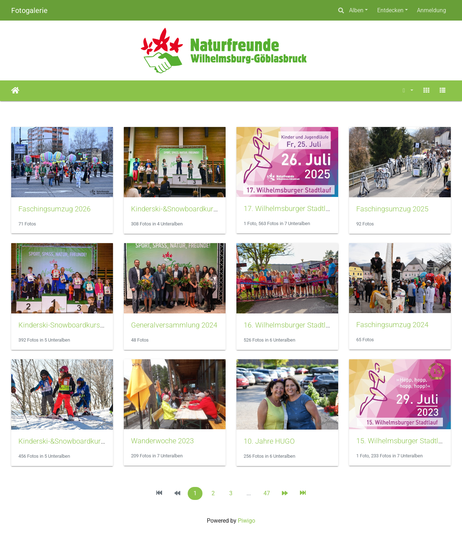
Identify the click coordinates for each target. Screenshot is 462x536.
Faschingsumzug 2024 (392, 324)
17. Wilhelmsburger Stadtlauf (290, 208)
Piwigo (246, 520)
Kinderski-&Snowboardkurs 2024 (70, 441)
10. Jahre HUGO (269, 441)
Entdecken (390, 10)
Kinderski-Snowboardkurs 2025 (68, 325)
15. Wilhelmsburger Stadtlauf (402, 440)
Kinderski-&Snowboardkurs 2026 (183, 209)
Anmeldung (431, 10)
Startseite (15, 90)
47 (266, 493)
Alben (356, 10)
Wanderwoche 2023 (162, 440)
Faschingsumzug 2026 (54, 209)
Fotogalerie (29, 10)
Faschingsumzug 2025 (392, 209)
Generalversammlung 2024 (174, 325)
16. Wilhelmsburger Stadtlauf (290, 325)
